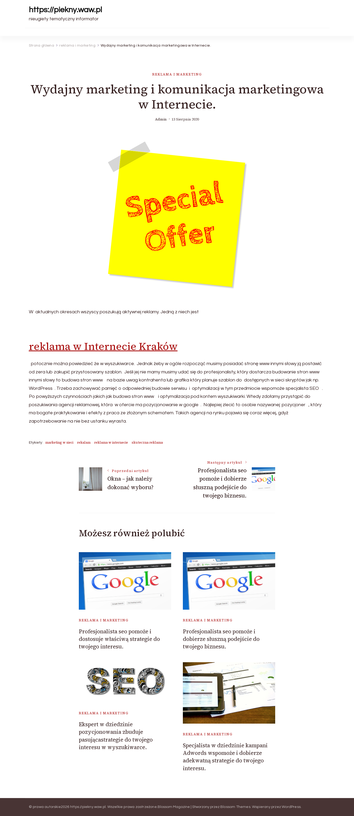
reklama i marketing (177, 74)
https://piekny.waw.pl (65, 10)
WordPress (291, 807)
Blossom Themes (235, 807)
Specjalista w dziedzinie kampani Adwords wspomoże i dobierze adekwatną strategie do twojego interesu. (225, 757)
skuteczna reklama (147, 442)
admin (161, 119)
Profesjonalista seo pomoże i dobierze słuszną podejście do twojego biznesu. (221, 639)
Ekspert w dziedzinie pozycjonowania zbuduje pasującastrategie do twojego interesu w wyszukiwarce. (116, 736)
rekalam (84, 442)
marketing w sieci (59, 442)
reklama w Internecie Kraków (103, 346)
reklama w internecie (111, 442)
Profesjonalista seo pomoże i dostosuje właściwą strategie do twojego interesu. (119, 639)
